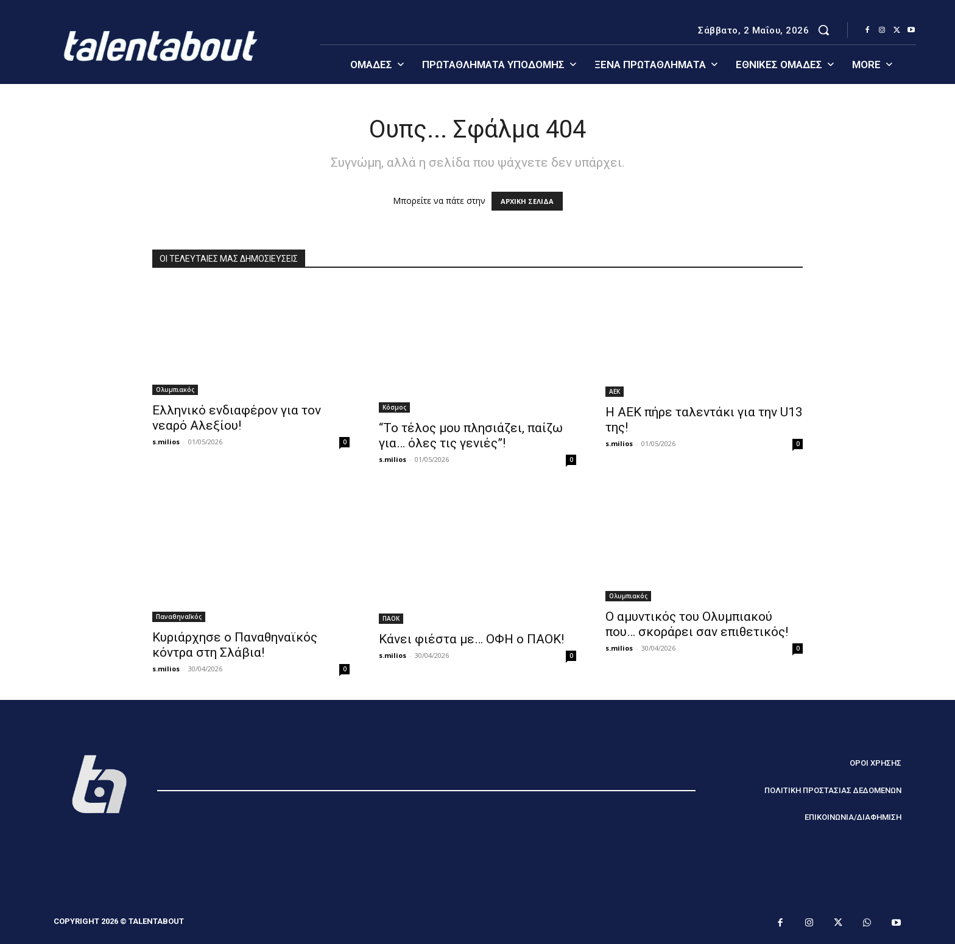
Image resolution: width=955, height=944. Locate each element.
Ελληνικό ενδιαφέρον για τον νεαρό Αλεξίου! (236, 418)
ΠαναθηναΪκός (179, 616)
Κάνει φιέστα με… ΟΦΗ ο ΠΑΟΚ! (471, 639)
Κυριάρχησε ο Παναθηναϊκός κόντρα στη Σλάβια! (234, 645)
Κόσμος (394, 407)
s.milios (166, 441)
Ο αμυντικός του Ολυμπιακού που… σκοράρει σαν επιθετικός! (696, 624)
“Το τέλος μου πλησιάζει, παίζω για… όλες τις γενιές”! (471, 435)
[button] (823, 29)
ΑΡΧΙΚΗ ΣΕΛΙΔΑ (527, 201)
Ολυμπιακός (175, 389)
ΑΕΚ (614, 391)
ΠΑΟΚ (391, 618)
